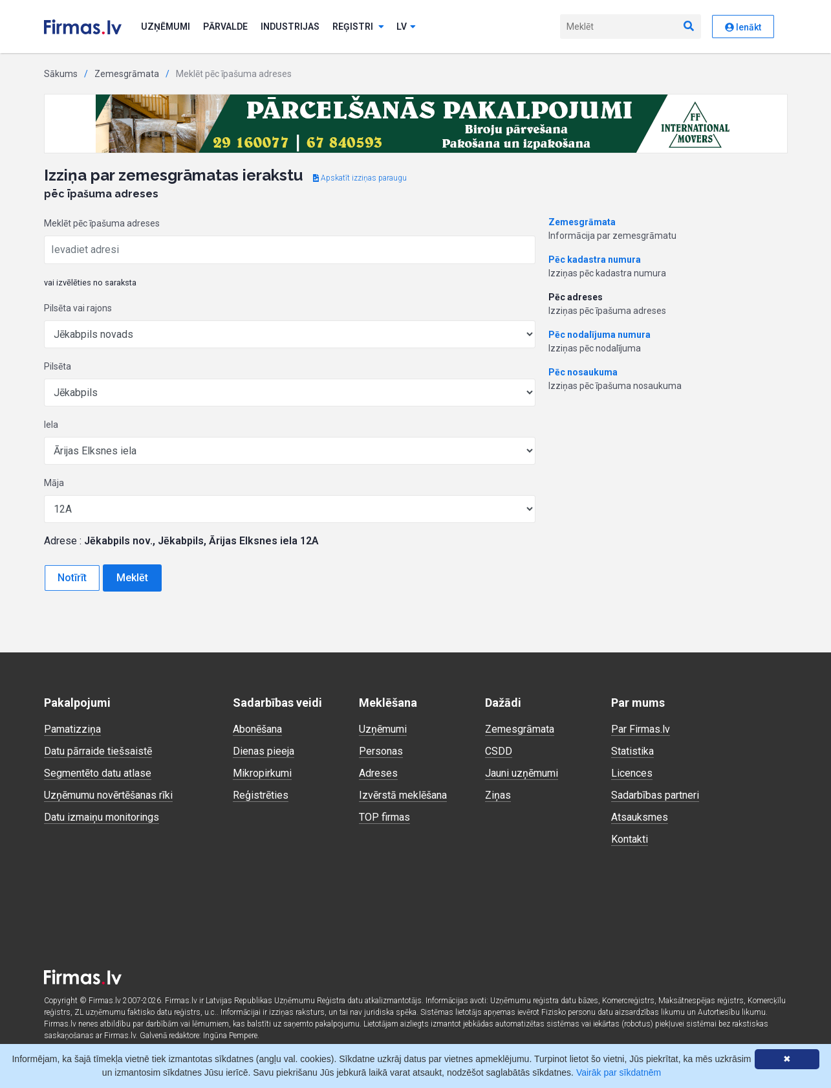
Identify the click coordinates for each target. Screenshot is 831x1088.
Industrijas (290, 26)
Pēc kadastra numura (594, 259)
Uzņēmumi (165, 26)
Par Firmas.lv (640, 729)
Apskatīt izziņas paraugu (360, 178)
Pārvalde (225, 26)
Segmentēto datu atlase (97, 773)
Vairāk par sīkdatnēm (618, 1072)
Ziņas (498, 795)
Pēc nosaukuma (583, 372)
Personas (381, 751)
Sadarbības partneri (655, 795)
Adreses (378, 773)
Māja (54, 483)
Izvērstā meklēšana (403, 795)
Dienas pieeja (263, 751)
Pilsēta (57, 366)
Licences (632, 773)
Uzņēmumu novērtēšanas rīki (108, 795)
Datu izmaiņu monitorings (101, 817)
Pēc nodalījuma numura (599, 334)
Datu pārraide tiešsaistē (98, 751)
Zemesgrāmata (126, 74)
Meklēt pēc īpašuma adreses (102, 223)
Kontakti (629, 839)
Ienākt (743, 27)
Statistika (632, 751)
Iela (51, 424)
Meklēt (132, 578)
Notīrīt (72, 578)
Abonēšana (257, 729)
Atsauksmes (639, 817)
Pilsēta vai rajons (78, 308)
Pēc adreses (575, 297)
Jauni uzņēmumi (521, 773)
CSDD (498, 751)
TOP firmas (384, 817)
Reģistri (358, 26)
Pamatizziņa (72, 729)
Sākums (61, 74)
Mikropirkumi (262, 773)
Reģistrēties (260, 795)
